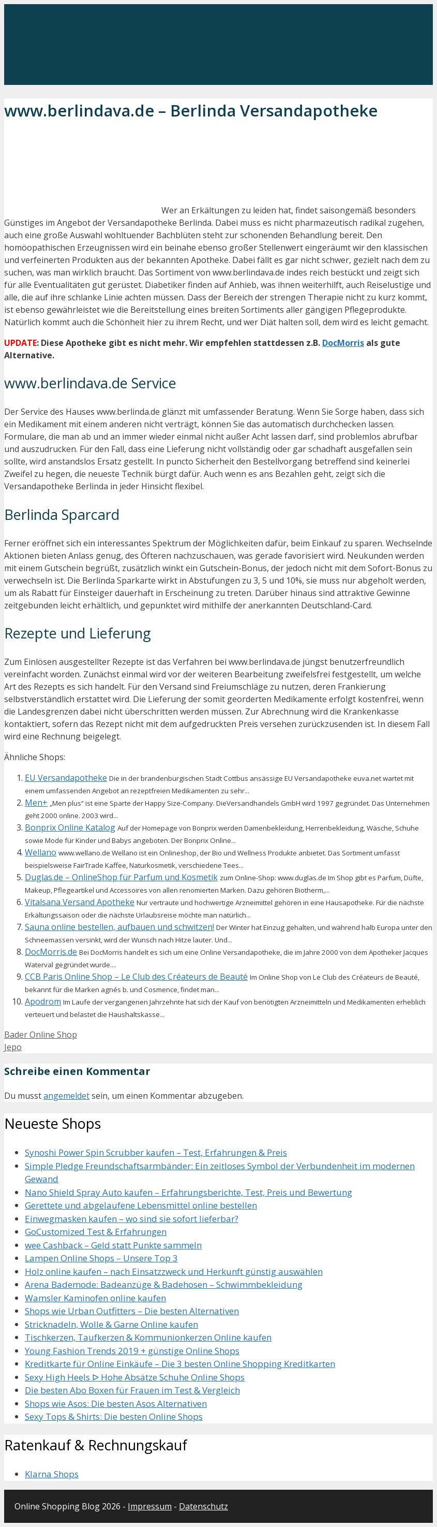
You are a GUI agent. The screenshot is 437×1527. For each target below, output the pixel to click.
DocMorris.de (51, 951)
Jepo (13, 1047)
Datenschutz (203, 1506)
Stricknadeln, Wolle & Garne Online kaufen (111, 1324)
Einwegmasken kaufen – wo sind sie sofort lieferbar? (131, 1219)
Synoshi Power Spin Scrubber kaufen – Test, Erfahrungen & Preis (156, 1152)
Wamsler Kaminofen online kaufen (95, 1298)
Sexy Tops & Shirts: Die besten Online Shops (114, 1416)
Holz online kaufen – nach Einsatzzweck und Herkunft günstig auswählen (174, 1271)
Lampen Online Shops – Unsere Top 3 (101, 1258)
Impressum (150, 1506)
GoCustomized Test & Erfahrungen (96, 1232)
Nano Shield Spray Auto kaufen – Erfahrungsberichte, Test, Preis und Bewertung (188, 1192)
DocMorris (343, 342)
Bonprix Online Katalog (70, 827)
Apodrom (43, 1001)
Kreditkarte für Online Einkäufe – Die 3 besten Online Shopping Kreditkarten (180, 1364)
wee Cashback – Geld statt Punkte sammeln (113, 1245)
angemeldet (66, 1095)
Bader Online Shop (40, 1034)
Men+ (36, 802)
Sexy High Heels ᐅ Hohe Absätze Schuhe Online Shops (135, 1377)
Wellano (40, 852)
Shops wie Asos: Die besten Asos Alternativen (116, 1403)
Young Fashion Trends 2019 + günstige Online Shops (132, 1351)
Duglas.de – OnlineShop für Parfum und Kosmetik (121, 877)
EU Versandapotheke (66, 777)
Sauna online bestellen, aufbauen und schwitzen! (119, 927)
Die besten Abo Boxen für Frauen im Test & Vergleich (132, 1390)
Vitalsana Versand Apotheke (79, 902)
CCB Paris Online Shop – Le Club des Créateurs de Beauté (136, 976)
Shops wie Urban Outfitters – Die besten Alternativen (132, 1311)
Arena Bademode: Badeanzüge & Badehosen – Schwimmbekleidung (164, 1284)
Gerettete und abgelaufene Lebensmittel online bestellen (141, 1205)
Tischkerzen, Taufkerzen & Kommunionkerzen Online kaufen (148, 1337)
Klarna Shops (52, 1474)
